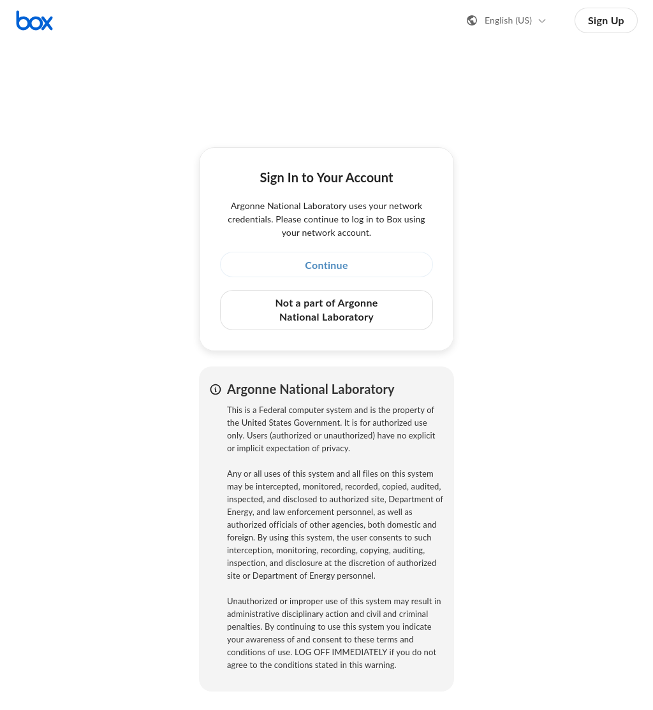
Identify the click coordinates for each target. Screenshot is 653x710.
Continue (326, 265)
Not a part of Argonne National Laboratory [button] (326, 309)
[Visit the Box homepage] (34, 20)
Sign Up (606, 20)
